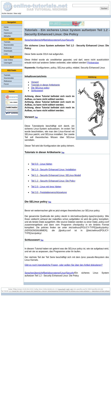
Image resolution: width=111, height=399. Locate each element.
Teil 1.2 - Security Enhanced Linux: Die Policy (53, 181)
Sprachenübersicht (34, 40)
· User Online (8, 60)
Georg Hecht (61, 289)
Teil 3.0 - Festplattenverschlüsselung (49, 192)
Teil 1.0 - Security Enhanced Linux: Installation (53, 169)
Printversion (93, 62)
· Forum (6, 30)
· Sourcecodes (8, 45)
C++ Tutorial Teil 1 (14, 291)
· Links (5, 54)
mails (67, 289)
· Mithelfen (7, 36)
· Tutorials (6, 42)
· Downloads (7, 51)
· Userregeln (7, 63)
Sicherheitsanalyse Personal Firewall (58, 291)
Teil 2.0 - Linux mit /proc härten (46, 186)
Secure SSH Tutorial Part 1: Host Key (36, 291)
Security (70, 40)
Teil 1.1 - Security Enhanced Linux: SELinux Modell (56, 175)
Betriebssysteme (51, 40)
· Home (5, 27)
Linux (63, 40)
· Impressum (7, 33)
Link (71, 289)
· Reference (7, 48)
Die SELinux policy (40, 88)
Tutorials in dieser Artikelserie (45, 85)
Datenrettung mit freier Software (101, 291)
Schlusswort (37, 90)
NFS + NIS (23, 291)
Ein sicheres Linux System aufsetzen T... (80, 291)
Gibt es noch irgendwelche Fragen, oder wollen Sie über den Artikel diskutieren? (64, 265)
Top (36, 117)
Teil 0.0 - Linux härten (41, 164)
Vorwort (35, 82)
